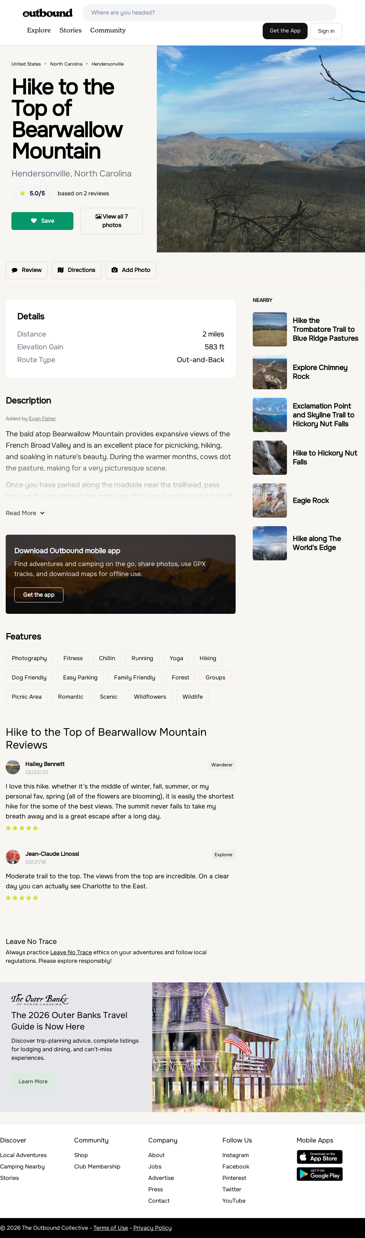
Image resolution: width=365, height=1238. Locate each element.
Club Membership (97, 1166)
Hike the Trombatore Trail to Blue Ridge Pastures (325, 329)
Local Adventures (23, 1155)
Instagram (235, 1155)
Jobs (154, 1166)
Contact (159, 1200)
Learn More (33, 1081)
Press (155, 1189)
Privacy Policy (152, 1228)
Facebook (235, 1166)
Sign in (326, 31)
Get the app (39, 595)
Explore (39, 30)
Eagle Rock (311, 500)
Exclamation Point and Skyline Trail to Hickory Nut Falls (323, 415)
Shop (81, 1155)
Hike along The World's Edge (317, 543)
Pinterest (234, 1178)
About (156, 1155)
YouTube (234, 1200)
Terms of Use (110, 1228)
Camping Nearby (22, 1166)
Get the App (285, 30)
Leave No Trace (71, 952)
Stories (71, 30)
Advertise (161, 1178)
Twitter (231, 1189)
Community (108, 30)
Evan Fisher (42, 418)
